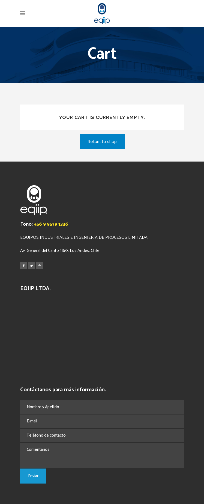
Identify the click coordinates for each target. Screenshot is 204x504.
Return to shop (102, 141)
